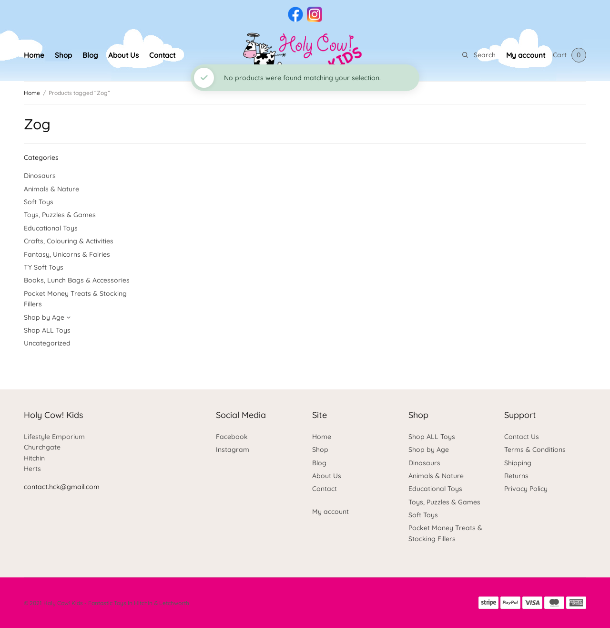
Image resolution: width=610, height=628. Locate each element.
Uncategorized (47, 343)
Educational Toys (51, 228)
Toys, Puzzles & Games (60, 214)
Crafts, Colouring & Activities (68, 241)
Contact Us (521, 436)
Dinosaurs (40, 175)
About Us (123, 55)
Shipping (517, 463)
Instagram (232, 449)
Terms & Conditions (535, 449)
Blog (90, 55)
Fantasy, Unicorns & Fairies (67, 254)
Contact (162, 55)
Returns (516, 475)
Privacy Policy (526, 488)
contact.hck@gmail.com (62, 486)
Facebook (232, 436)
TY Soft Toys (43, 267)
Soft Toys (38, 202)
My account (525, 55)
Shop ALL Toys (47, 330)
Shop (63, 55)
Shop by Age (44, 317)
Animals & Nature (51, 189)
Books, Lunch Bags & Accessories (77, 280)
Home (34, 55)
